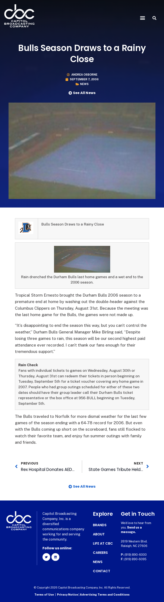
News (84, 84)
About (99, 534)
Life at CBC (103, 543)
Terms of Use (44, 594)
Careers (100, 553)
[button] (143, 18)
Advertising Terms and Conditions (105, 594)
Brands (100, 525)
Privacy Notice (68, 594)
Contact (101, 571)
